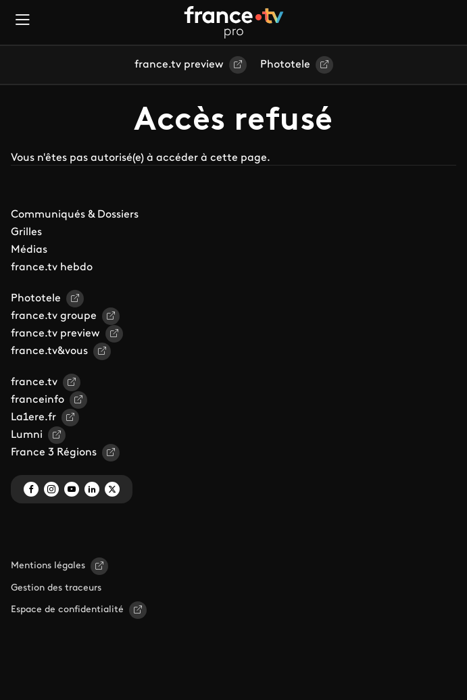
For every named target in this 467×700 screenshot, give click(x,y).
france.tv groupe (54, 316)
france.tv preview (179, 64)
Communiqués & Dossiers (75, 214)
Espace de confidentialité (67, 610)
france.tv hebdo (52, 267)
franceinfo (37, 400)
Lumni (27, 435)
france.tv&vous (49, 351)
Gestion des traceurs (56, 588)
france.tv (34, 382)
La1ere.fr (33, 417)
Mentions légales (48, 566)
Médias (29, 250)
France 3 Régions (54, 452)
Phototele (285, 64)
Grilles (26, 232)
